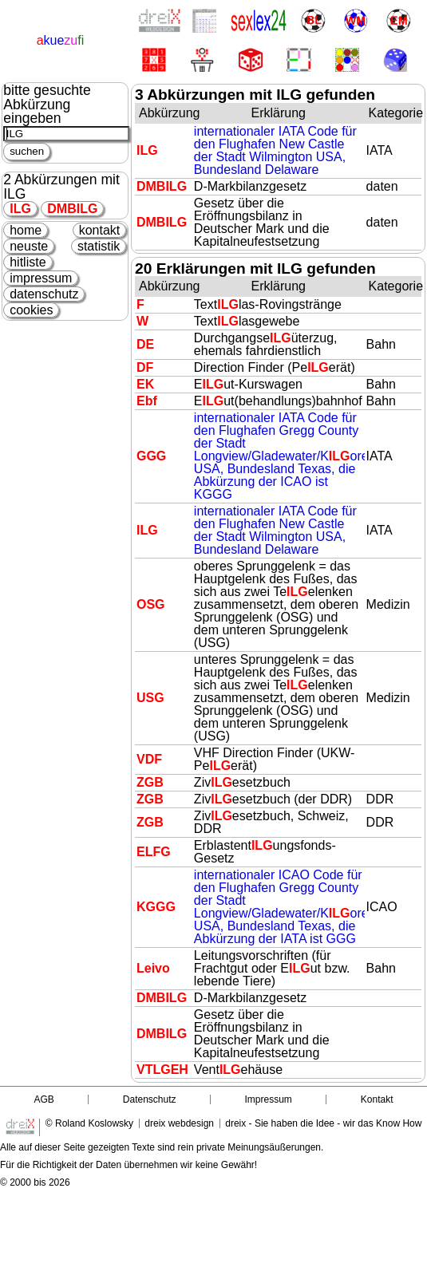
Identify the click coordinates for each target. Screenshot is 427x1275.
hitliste (27, 262)
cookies (31, 310)
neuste (29, 246)
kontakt (100, 230)
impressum (41, 278)
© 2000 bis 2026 (35, 1182)
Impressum (268, 1099)
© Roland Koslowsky (89, 1123)
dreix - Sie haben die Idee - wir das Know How (323, 1123)
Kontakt (377, 1099)
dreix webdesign (179, 1123)
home (26, 230)
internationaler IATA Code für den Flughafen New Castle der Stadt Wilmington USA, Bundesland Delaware (275, 150)
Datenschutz (149, 1099)
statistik (98, 246)
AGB (43, 1099)
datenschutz (44, 294)
